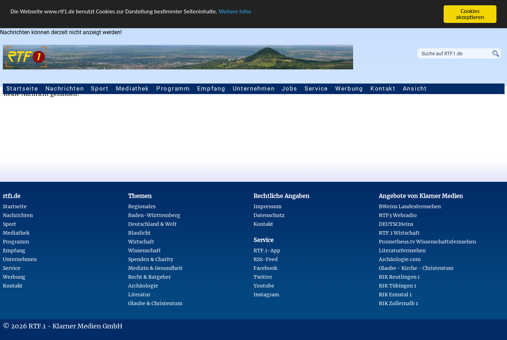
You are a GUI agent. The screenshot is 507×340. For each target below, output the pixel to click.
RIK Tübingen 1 (397, 286)
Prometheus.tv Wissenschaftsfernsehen (427, 242)
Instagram (266, 294)
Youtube (264, 286)
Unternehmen (254, 88)
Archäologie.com (400, 259)
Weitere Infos (235, 11)
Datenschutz (269, 215)
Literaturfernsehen (402, 250)
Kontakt (383, 88)
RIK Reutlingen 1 (399, 277)
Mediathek (132, 88)
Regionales (142, 206)
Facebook (265, 268)
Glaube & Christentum (155, 303)
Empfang (211, 88)
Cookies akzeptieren (470, 14)
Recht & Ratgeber (149, 277)
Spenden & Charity (150, 259)
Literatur (139, 294)
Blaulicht (139, 233)
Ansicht (415, 88)
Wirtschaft (141, 242)
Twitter (263, 277)
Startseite (22, 88)
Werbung (349, 88)
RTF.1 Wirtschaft (399, 233)
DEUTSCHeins (396, 224)
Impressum (268, 206)
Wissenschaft (144, 250)
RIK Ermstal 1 (395, 294)
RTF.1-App (267, 250)
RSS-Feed (266, 259)
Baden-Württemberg (154, 215)
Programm (173, 88)
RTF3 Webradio (398, 215)
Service (316, 88)
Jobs (290, 88)
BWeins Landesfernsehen (410, 206)
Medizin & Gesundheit (155, 268)
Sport (100, 88)
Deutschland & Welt (152, 224)
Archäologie (143, 286)
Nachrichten (64, 88)
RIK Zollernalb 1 (398, 303)
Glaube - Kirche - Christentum (416, 268)
